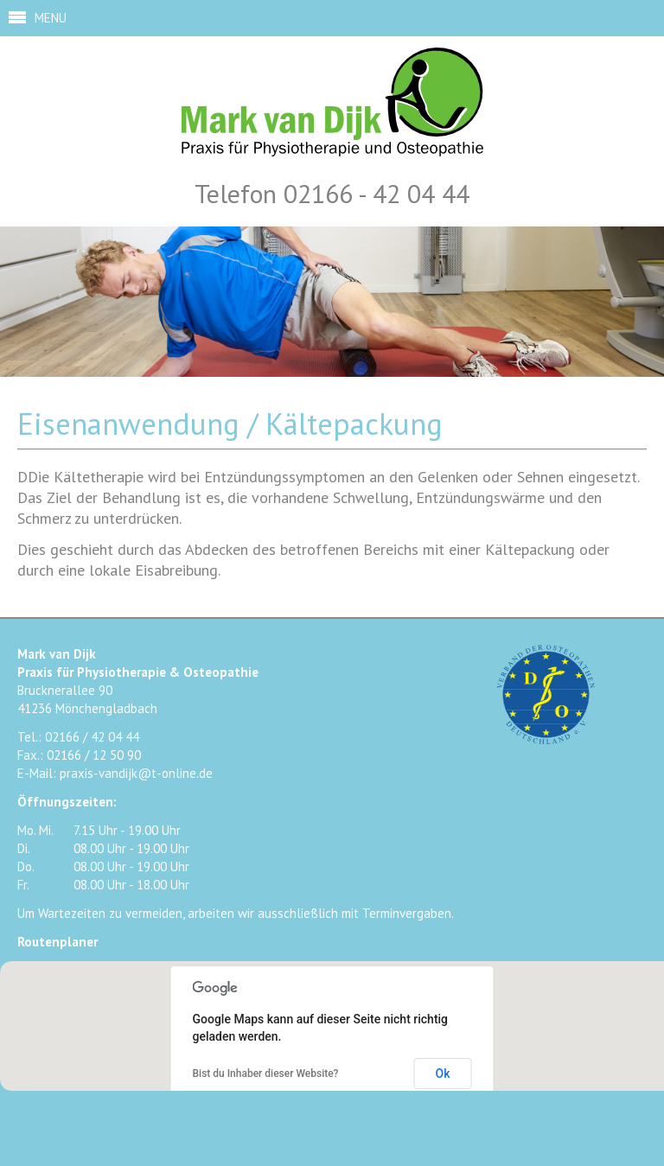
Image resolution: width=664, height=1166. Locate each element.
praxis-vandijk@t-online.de (136, 773)
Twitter (330, 1122)
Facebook (292, 1122)
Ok (443, 1073)
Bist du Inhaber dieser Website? (266, 1073)
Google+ (368, 1122)
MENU (51, 18)
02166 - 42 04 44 (376, 193)
